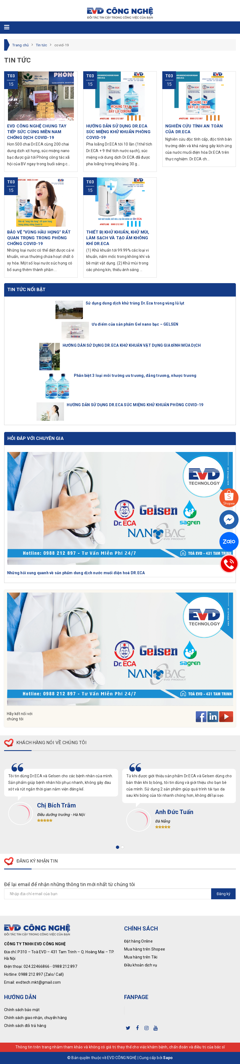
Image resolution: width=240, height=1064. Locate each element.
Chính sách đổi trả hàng (25, 1025)
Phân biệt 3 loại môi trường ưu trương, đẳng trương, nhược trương (135, 375)
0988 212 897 (65, 966)
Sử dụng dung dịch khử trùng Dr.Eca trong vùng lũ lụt (135, 303)
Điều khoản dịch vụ (140, 965)
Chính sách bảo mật (22, 1010)
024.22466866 (36, 966)
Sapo (168, 1058)
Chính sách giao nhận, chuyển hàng (35, 1017)
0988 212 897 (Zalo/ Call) (41, 974)
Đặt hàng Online (138, 941)
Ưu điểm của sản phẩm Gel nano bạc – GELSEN (135, 324)
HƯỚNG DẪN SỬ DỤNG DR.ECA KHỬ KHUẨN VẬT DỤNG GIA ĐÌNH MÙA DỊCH (132, 345)
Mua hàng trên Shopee (144, 949)
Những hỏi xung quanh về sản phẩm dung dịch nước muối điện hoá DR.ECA (76, 573)
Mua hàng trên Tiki (141, 957)
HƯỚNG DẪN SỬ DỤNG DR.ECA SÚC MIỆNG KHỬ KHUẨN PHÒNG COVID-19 (135, 405)
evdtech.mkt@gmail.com (38, 982)
